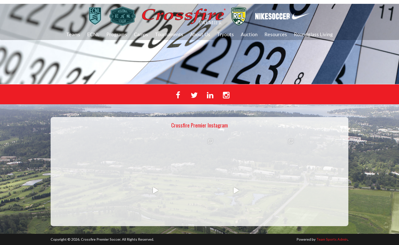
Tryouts (225, 34)
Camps (141, 34)
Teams (73, 34)
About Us (200, 34)
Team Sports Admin (332, 239)
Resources (275, 34)
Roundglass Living (313, 34)
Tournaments (169, 34)
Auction (249, 34)
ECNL (93, 34)
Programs (116, 34)
